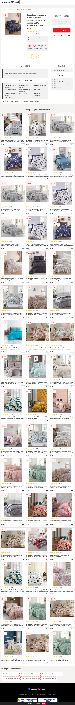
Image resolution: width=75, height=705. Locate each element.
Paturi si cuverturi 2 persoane (31, 679)
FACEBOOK (32, 689)
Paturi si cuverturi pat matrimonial (52, 674)
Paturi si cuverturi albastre (11, 674)
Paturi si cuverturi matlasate (11, 679)
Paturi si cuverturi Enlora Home (23, 9)
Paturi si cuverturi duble (49, 679)
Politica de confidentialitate (38, 694)
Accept (44, 703)
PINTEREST (42, 689)
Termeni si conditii (23, 694)
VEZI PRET (61, 30)
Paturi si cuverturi (7, 9)
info (23, 144)
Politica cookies (51, 694)
